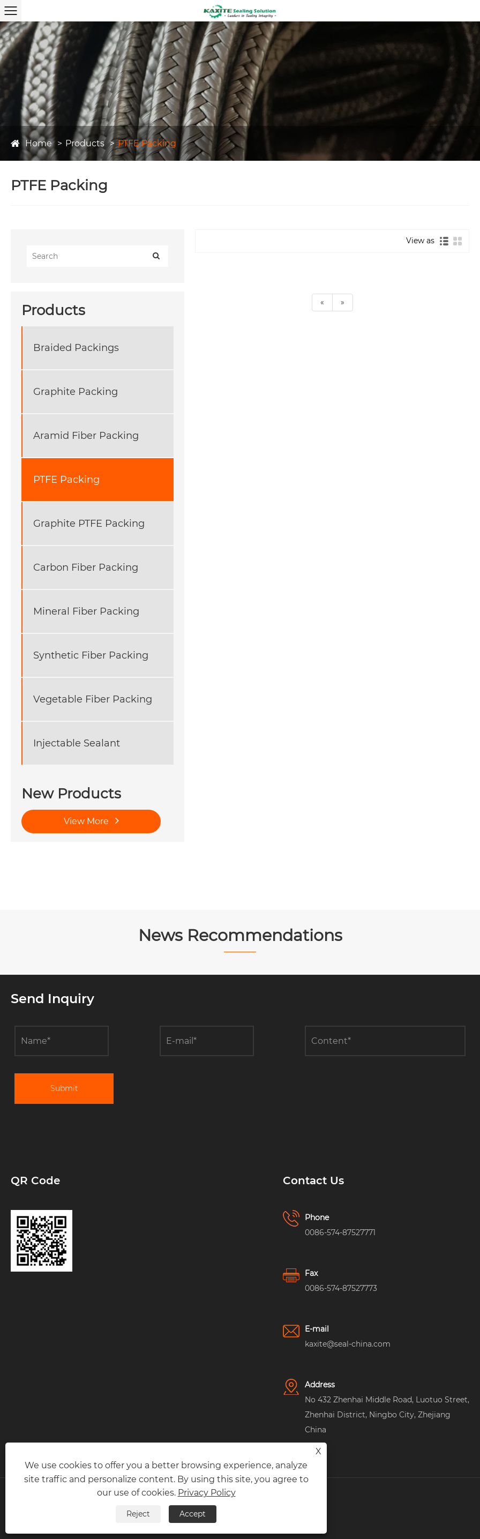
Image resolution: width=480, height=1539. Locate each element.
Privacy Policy (207, 1493)
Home (38, 143)
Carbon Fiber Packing (85, 567)
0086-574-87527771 (340, 1232)
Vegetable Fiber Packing (92, 699)
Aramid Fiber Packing (86, 436)
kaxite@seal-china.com (348, 1344)
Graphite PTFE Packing (89, 523)
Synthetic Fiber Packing (90, 655)
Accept (192, 1514)
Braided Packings (76, 348)
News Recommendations (240, 935)
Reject (138, 1514)
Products (84, 143)
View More (91, 820)
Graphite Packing (75, 392)
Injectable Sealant (76, 743)
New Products (71, 793)
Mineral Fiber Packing (86, 611)
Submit (64, 1088)
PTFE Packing (147, 143)
